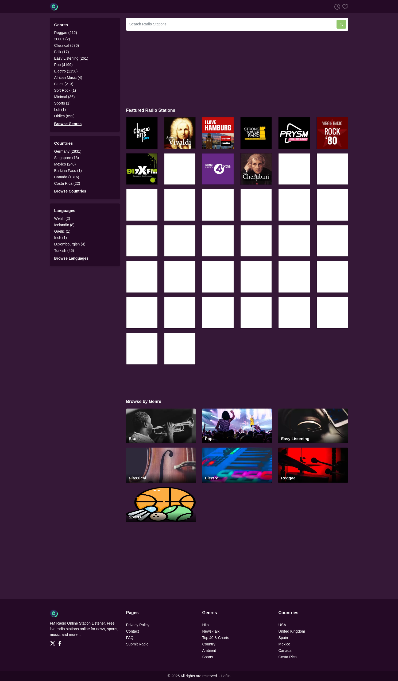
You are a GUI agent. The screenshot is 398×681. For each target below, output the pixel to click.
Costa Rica (288, 657)
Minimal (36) (64, 97)
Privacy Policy (137, 625)
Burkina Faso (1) (68, 170)
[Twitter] (53, 642)
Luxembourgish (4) (70, 244)
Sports (207, 657)
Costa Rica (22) (67, 183)
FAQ (130, 638)
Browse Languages (71, 258)
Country (208, 644)
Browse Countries (70, 191)
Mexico (284, 644)
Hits (205, 625)
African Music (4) (68, 77)
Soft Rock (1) (65, 90)
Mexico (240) (65, 164)
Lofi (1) (60, 109)
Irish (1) (60, 238)
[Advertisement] (237, 68)
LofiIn (225, 676)
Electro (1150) (66, 71)
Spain (283, 638)
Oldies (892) (64, 116)
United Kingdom (292, 631)
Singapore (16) (66, 158)
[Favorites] (344, 6)
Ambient (209, 650)
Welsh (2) (62, 218)
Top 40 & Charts (215, 638)
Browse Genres (68, 124)
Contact (132, 631)
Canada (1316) (66, 177)
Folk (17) (61, 52)
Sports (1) (62, 103)
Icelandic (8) (64, 225)
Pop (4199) (63, 65)
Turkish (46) (64, 250)
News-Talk (211, 631)
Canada (285, 650)
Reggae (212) (65, 32)
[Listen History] (336, 6)
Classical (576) (66, 45)
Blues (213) (64, 84)
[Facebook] (60, 642)
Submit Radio (137, 644)
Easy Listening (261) (71, 58)
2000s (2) (62, 39)
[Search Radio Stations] (231, 24)
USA (282, 625)
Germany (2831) (68, 151)
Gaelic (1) (62, 231)
